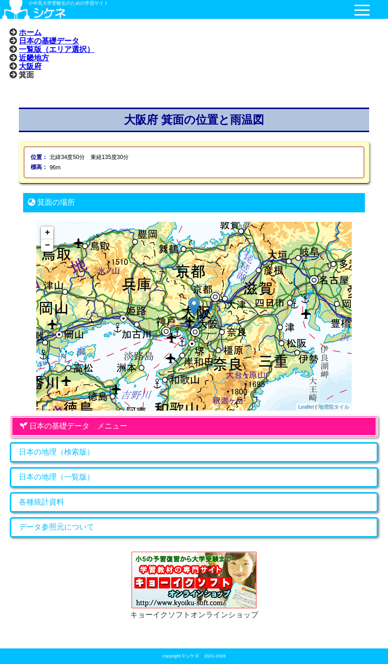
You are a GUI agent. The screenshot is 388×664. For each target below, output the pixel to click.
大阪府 (30, 66)
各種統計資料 (41, 502)
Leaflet (306, 407)
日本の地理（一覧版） (56, 477)
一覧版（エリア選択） (56, 49)
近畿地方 (34, 57)
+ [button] (47, 232)
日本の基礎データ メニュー (73, 426)
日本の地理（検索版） (56, 452)
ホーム (30, 32)
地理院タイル (333, 407)
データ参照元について (56, 527)
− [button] (47, 245)
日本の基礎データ (49, 40)
